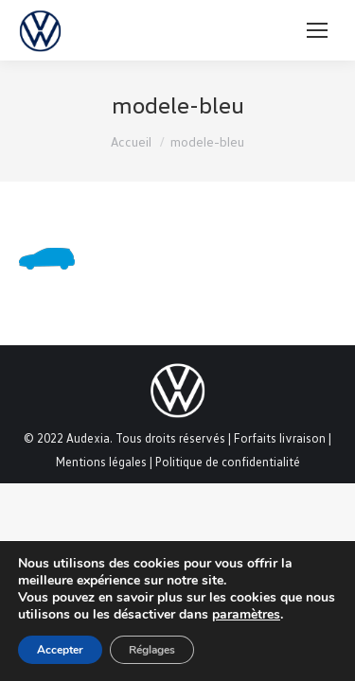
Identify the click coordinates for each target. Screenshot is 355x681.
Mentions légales (101, 461)
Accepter (60, 649)
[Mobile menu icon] (317, 30)
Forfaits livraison (280, 437)
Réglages (152, 649)
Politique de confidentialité (227, 461)
